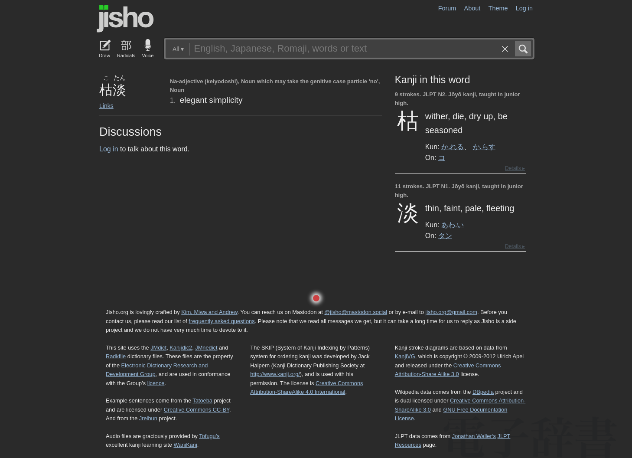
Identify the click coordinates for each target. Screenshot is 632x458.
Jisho (125, 19)
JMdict (158, 347)
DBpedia (483, 392)
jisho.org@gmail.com (451, 312)
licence (156, 383)
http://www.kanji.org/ (275, 374)
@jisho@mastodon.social (355, 312)
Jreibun (148, 418)
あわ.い (452, 224)
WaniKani (185, 445)
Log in (524, 8)
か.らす (484, 146)
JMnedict (206, 347)
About (472, 8)
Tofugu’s (209, 436)
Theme (498, 8)
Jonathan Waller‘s (474, 436)
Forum (447, 8)
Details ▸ (515, 168)
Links (106, 105)
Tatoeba (202, 400)
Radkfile (116, 356)
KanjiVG (405, 356)
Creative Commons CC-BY (196, 409)
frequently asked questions (221, 321)
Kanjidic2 (180, 347)
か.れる (452, 146)
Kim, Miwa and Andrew (209, 312)
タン (445, 235)
